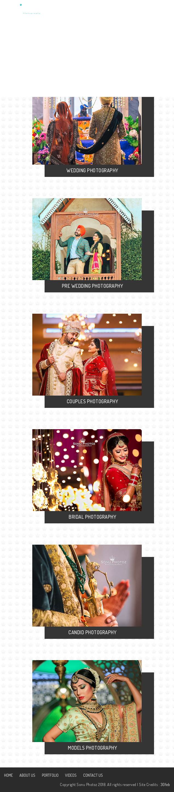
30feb (165, 784)
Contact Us (93, 775)
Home (8, 775)
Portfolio (50, 775)
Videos (71, 775)
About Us (27, 775)
